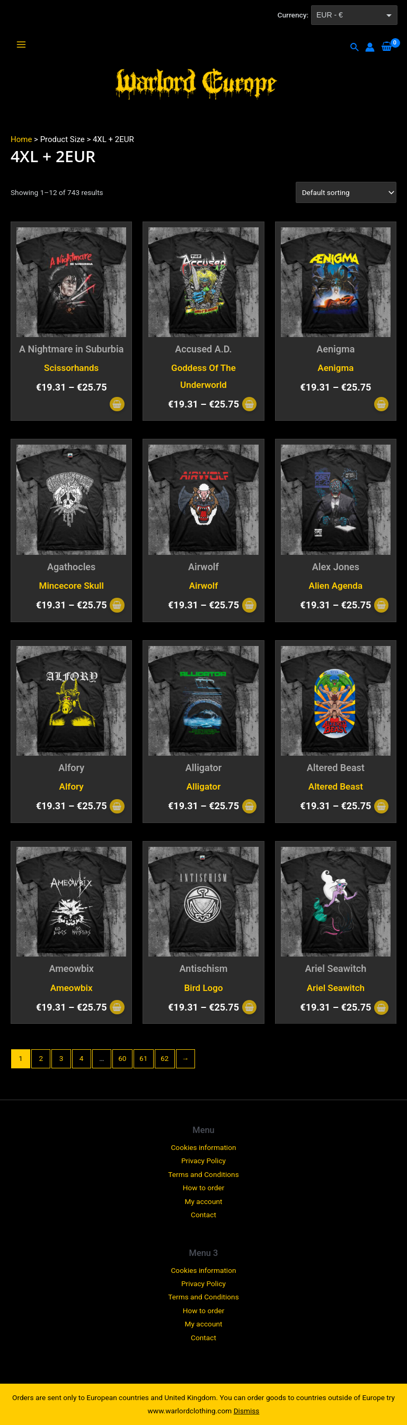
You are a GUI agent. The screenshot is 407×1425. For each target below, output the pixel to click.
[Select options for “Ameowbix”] (117, 1008)
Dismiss (247, 1410)
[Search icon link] (355, 47)
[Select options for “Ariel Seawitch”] (381, 1009)
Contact (203, 1214)
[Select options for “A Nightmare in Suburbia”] (117, 405)
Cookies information (203, 1147)
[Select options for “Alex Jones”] (381, 606)
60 (122, 1058)
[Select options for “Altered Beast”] (381, 807)
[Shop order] (346, 192)
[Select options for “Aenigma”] (381, 405)
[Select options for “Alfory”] (117, 807)
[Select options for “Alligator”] (249, 807)
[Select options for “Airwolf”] (249, 606)
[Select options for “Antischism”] (249, 1008)
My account (204, 1201)
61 (143, 1058)
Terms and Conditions (203, 1174)
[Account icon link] (370, 47)
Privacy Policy (203, 1160)
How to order (204, 1187)
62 (165, 1058)
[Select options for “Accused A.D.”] (249, 405)
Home (21, 139)
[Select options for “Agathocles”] (117, 606)
